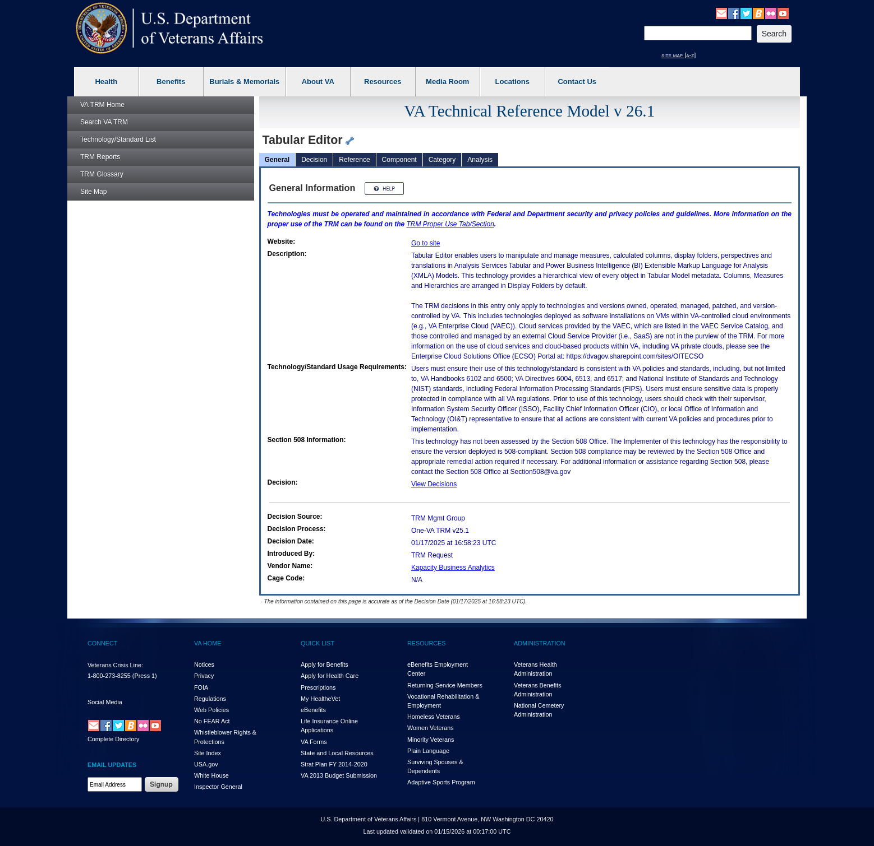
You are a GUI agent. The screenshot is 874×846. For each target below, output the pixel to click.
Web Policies (211, 709)
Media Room (447, 81)
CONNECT (102, 643)
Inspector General (218, 786)
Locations (512, 81)
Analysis (480, 160)
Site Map (93, 192)
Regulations (210, 698)
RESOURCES (426, 643)
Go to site (425, 243)
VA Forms (314, 741)
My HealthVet (320, 698)
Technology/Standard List (118, 139)
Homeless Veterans (433, 716)
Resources (382, 81)
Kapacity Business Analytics (453, 567)
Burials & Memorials (244, 81)
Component (399, 160)
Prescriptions (318, 687)
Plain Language (428, 750)
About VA (318, 81)
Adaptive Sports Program (441, 782)
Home (102, 105)
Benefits (171, 81)
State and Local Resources (337, 753)
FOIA (201, 687)
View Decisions (434, 484)
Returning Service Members (444, 685)
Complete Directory (113, 739)
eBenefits (313, 709)
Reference (354, 160)
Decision (314, 160)
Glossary (101, 174)
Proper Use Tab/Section (450, 224)
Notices (204, 664)
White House (211, 775)
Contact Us (577, 81)
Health (106, 81)
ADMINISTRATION (539, 643)
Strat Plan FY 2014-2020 (334, 764)
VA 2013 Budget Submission (339, 775)
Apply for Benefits (324, 664)
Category (442, 160)
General (277, 160)
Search (104, 122)
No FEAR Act (212, 721)
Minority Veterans (430, 739)
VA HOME (207, 643)
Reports (100, 157)
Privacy (204, 675)
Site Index (207, 753)
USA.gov (206, 764)
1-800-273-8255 (109, 675)
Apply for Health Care (329, 675)
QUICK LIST (317, 643)
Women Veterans (430, 727)
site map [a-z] (678, 55)
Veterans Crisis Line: (115, 665)
